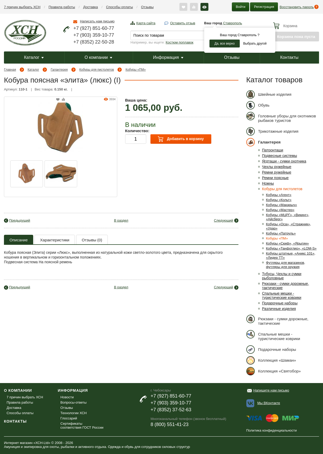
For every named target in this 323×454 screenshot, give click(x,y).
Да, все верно (224, 43)
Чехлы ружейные (276, 167)
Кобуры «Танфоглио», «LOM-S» (291, 248)
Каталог (34, 57)
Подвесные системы (279, 156)
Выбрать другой (255, 43)
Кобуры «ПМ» (135, 69)
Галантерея (59, 69)
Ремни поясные (275, 178)
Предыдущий (19, 220)
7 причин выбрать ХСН (22, 7)
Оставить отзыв (182, 23)
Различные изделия (279, 309)
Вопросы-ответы (73, 402)
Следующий (223, 220)
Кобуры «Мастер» (280, 210)
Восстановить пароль (297, 7)
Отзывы (147, 7)
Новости (67, 397)
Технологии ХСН (73, 413)
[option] (26, 173)
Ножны (268, 183)
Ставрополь (232, 23)
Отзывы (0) (92, 240)
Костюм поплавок (179, 42)
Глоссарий (68, 418)
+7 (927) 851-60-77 (93, 28)
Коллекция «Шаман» (271, 360)
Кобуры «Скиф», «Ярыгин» (287, 243)
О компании (98, 57)
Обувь (258, 105)
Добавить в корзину (181, 139)
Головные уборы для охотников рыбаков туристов (281, 117)
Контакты (289, 57)
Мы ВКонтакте (268, 403)
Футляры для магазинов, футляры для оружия (285, 265)
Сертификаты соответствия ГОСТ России (81, 425)
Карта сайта (145, 23)
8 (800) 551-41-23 (169, 424)
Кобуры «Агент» (278, 195)
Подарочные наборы (280, 303)
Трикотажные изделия (272, 131)
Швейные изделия (269, 94)
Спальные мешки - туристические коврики (281, 295)
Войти (240, 7)
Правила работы (61, 7)
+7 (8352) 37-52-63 (170, 409)
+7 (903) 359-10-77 (93, 35)
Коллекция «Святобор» (273, 371)
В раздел (121, 220)
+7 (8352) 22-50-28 (93, 42)
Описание (18, 240)
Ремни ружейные (276, 172)
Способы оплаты (119, 7)
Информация (168, 57)
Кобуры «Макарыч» (281, 205)
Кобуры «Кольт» (279, 200)
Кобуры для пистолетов (96, 69)
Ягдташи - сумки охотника (284, 161)
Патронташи (272, 150)
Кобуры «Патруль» (281, 233)
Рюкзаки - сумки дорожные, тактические (277, 320)
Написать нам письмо (97, 21)
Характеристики (54, 240)
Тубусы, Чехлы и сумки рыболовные (281, 276)
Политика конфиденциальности (271, 430)
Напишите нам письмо (271, 390)
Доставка (90, 7)
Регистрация (264, 7)
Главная (10, 69)
